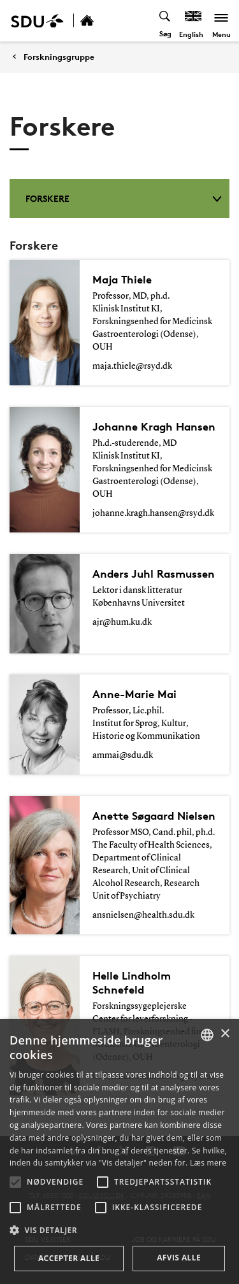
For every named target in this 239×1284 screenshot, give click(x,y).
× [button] (224, 1034)
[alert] (119, 1151)
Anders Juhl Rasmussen (153, 573)
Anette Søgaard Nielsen (153, 815)
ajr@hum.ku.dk (122, 622)
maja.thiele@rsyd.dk (132, 366)
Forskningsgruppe (59, 57)
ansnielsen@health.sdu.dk (143, 915)
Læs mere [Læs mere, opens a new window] (208, 1162)
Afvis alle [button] (179, 1257)
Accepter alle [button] (68, 1258)
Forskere (123, 198)
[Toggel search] (165, 20)
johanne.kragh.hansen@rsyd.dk (153, 513)
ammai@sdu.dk (122, 755)
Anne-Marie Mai (134, 694)
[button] (15, 1182)
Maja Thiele (122, 279)
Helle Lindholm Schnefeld (131, 982)
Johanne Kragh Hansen (153, 426)
